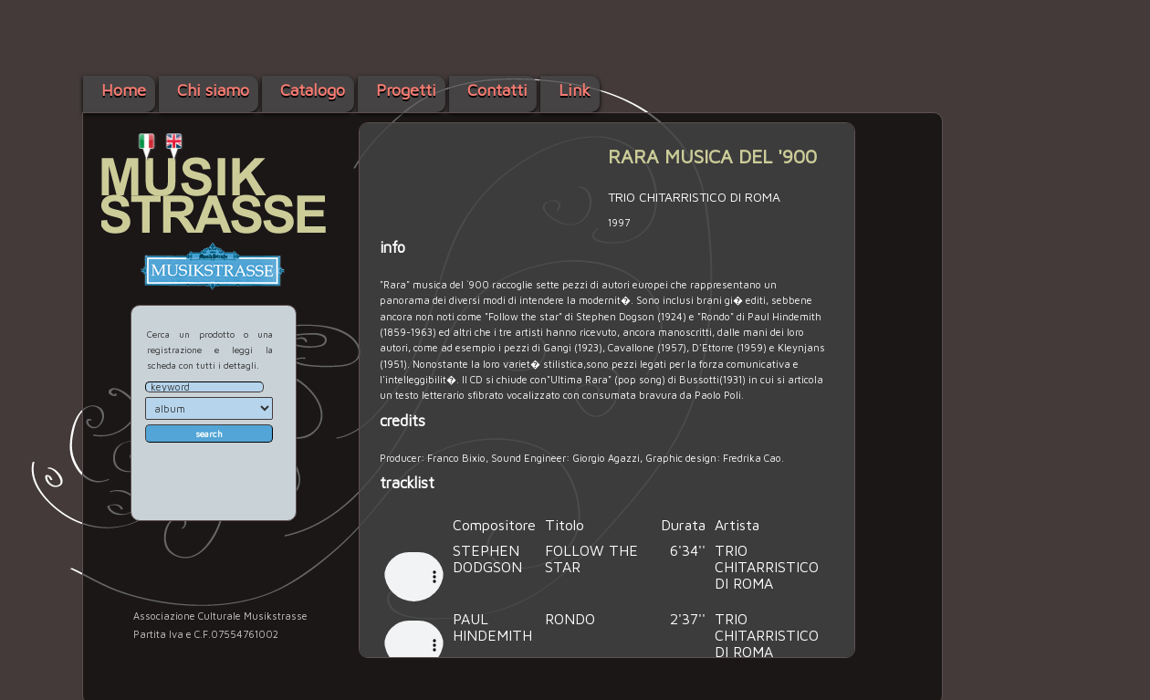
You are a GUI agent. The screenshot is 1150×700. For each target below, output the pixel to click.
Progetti (406, 89)
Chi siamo (213, 89)
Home (123, 89)
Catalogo (312, 89)
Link (575, 89)
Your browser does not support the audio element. (414, 571)
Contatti (497, 89)
